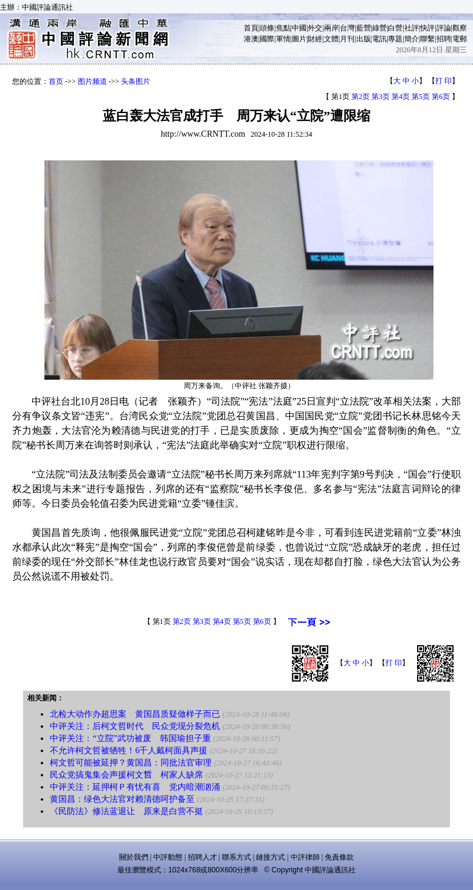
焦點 (283, 28)
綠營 (379, 28)
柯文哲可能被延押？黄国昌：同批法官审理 (131, 762)
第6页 (441, 96)
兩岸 (331, 28)
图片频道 (92, 81)
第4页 (401, 96)
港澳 (251, 39)
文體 (331, 39)
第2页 (360, 96)
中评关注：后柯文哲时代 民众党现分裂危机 (135, 726)
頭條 (267, 28)
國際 (267, 39)
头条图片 (135, 81)
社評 (411, 28)
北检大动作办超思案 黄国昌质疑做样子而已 (135, 714)
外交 (315, 28)
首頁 (251, 28)
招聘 (444, 39)
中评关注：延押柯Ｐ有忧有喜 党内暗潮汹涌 (135, 787)
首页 (56, 81)
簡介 (411, 39)
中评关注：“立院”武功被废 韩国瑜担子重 (130, 738)
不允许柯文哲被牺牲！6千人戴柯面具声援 (128, 750)
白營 (395, 28)
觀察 (459, 28)
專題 (395, 39)
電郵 (459, 39)
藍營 (363, 28)
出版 (363, 39)
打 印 (443, 81)
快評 (427, 28)
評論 (444, 28)
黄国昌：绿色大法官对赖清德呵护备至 (122, 799)
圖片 (299, 39)
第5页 (421, 96)
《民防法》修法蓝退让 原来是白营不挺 (126, 811)
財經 (315, 39)
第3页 (380, 96)
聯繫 (427, 39)
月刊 (347, 39)
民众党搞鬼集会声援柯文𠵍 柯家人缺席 (126, 774)
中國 (299, 28)
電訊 (379, 39)
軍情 (283, 39)
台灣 (347, 28)
